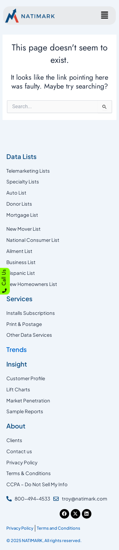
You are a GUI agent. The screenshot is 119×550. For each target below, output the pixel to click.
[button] (104, 15)
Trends (16, 349)
